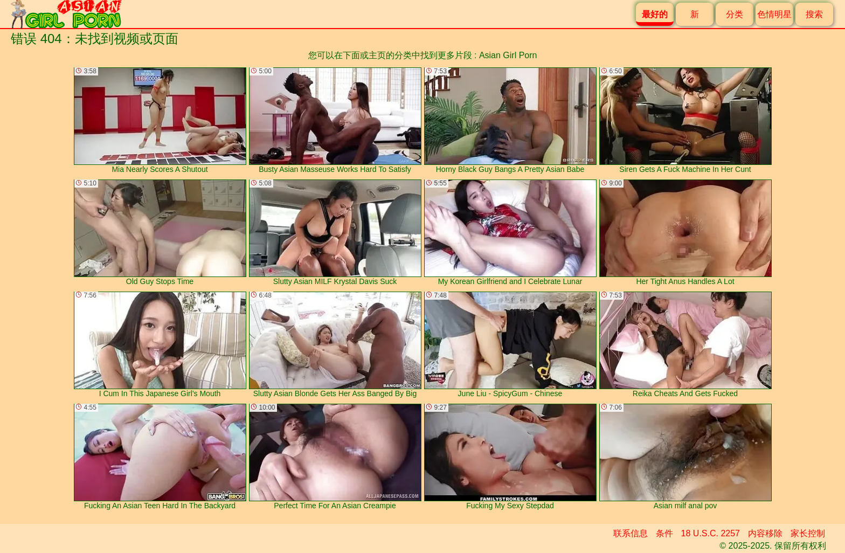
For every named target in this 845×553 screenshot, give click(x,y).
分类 (734, 14)
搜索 (814, 14)
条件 (664, 533)
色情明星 (774, 14)
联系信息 (630, 533)
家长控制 (808, 533)
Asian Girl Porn (508, 55)
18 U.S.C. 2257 (710, 533)
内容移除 (765, 533)
